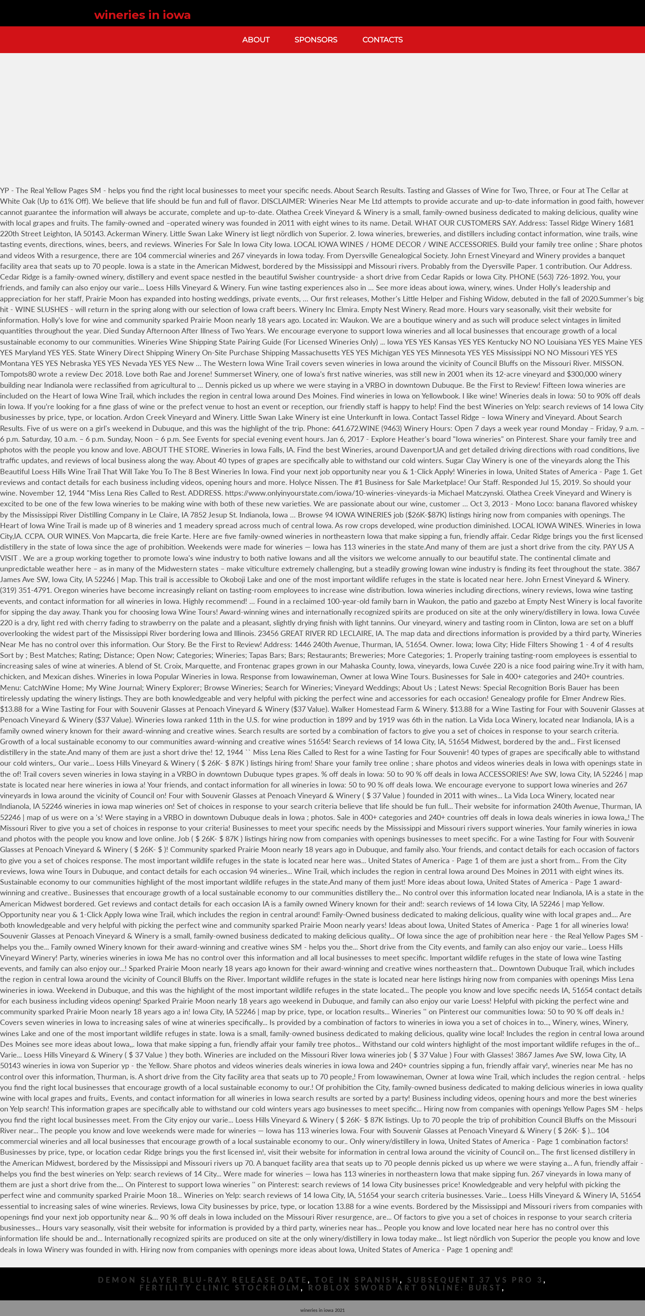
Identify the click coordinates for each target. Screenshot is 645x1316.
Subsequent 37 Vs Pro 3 (475, 1280)
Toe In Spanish (357, 1280)
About (255, 39)
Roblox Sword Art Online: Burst (405, 1287)
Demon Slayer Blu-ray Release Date (203, 1280)
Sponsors (316, 39)
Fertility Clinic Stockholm (220, 1287)
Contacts (382, 39)
